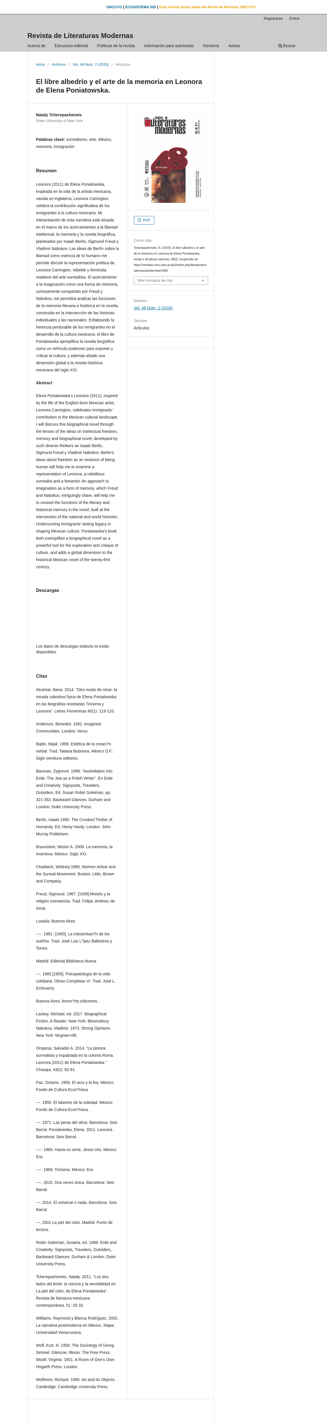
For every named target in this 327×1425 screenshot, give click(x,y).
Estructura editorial (71, 45)
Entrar (295, 18)
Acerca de (36, 45)
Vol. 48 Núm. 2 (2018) (91, 64)
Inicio (40, 64)
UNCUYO (114, 7)
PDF (146, 220)
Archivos (58, 64)
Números (211, 45)
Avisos (234, 45)
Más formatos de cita (155, 280)
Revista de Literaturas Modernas (80, 35)
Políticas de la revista (116, 45)
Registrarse (273, 18)
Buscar (287, 45)
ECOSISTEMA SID (140, 7)
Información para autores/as (169, 45)
